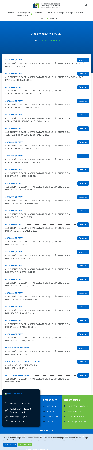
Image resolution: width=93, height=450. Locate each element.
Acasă (34, 41)
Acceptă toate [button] (25, 444)
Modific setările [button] (10, 444)
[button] (86, 5)
